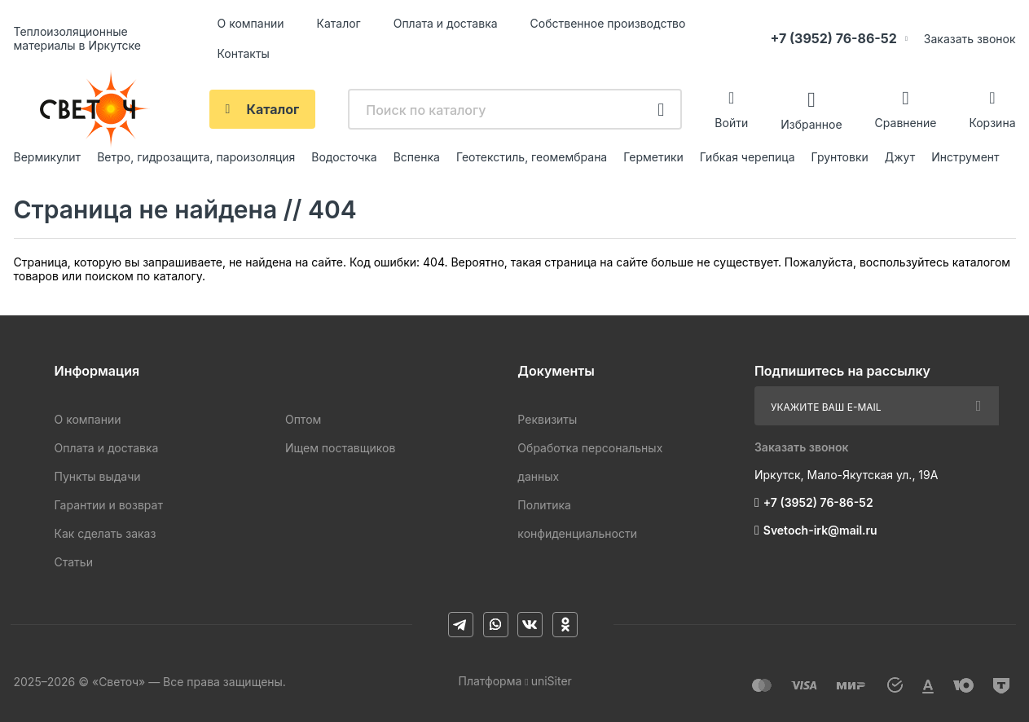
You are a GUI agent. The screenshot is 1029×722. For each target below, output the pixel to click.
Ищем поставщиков (340, 448)
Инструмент (965, 157)
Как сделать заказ (105, 533)
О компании (251, 23)
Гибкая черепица (747, 157)
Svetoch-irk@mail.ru (820, 530)
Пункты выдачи (98, 476)
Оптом (303, 419)
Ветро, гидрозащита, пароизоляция (196, 157)
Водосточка (343, 157)
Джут (900, 157)
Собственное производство (608, 23)
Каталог (338, 23)
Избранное (811, 123)
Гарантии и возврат (109, 505)
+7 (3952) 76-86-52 (834, 38)
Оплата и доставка (446, 23)
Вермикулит (47, 157)
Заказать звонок (970, 39)
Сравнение (906, 123)
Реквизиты (547, 419)
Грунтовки (839, 157)
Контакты (244, 53)
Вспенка (417, 157)
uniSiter (551, 681)
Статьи (74, 562)
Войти (731, 123)
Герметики (653, 157)
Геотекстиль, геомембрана (531, 157)
